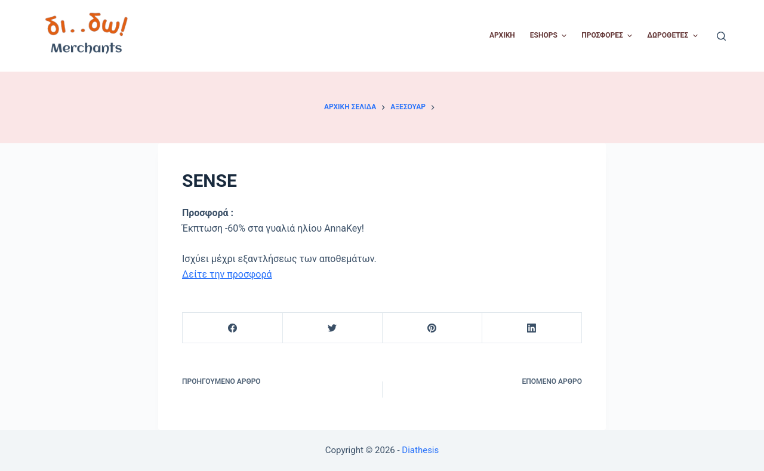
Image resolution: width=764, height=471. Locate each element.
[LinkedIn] (532, 328)
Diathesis (420, 450)
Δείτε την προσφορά (227, 274)
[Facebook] (233, 328)
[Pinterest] (432, 328)
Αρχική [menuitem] (502, 35)
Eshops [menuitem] (549, 35)
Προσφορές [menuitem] (608, 35)
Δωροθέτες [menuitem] (673, 35)
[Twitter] (332, 328)
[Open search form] (721, 36)
